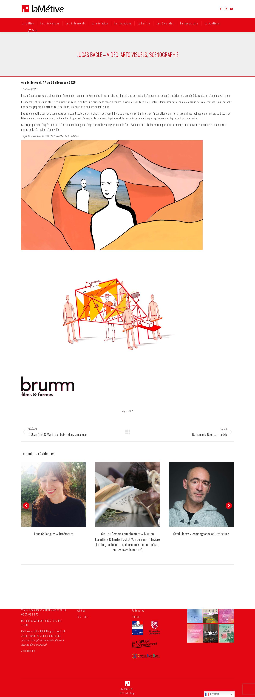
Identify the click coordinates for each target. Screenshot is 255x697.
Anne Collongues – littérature (53, 533)
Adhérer (81, 610)
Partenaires (138, 610)
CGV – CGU (82, 617)
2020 (131, 411)
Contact (136, 617)
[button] (26, 505)
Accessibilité (28, 651)
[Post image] (53, 494)
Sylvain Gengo (129, 693)
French (212, 694)
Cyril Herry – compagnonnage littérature (201, 533)
